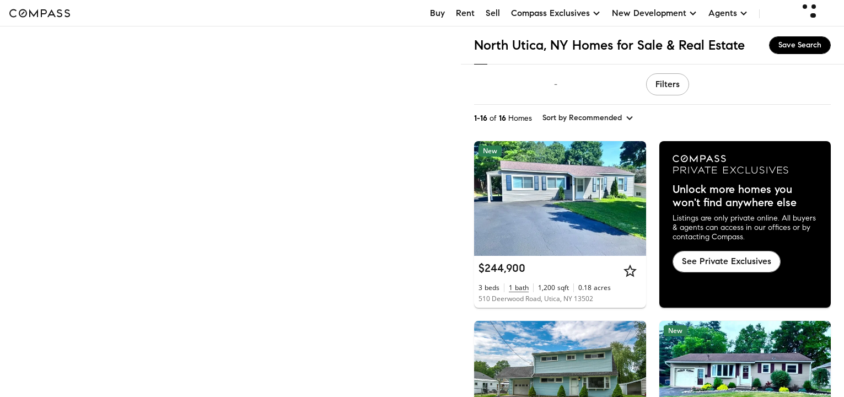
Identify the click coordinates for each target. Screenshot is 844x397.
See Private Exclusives (726, 261)
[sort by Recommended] (588, 118)
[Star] (630, 270)
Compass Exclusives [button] (556, 13)
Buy (437, 13)
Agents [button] (728, 13)
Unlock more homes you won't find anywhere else (735, 196)
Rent (465, 13)
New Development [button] (654, 13)
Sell (493, 13)
